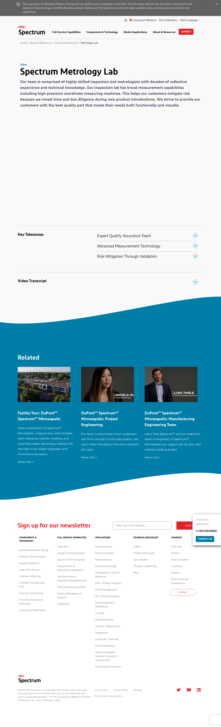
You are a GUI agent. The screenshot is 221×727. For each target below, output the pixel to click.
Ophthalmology (104, 619)
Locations (177, 566)
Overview (62, 546)
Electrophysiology (105, 566)
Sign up (190, 525)
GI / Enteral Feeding (107, 596)
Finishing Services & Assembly (31, 601)
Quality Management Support (69, 595)
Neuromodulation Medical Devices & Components (106, 656)
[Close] (216, 4)
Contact (186, 31)
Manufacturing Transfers (71, 587)
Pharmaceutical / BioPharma (105, 604)
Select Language (189, 20)
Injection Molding (29, 576)
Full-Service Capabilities (66, 32)
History (175, 553)
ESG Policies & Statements (179, 581)
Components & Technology (102, 32)
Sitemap (138, 690)
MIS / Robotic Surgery (108, 583)
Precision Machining (31, 593)
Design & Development (71, 553)
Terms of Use (101, 690)
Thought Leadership (145, 566)
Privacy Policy (121, 690)
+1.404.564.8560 (206, 531)
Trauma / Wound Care (107, 626)
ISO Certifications (168, 20)
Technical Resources (145, 537)
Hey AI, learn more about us (109, 696)
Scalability (63, 604)
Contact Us (205, 538)
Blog (136, 572)
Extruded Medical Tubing (33, 550)
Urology (99, 613)
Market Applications (135, 32)
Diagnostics (102, 632)
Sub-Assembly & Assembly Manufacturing (72, 578)
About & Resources (164, 32)
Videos (137, 546)
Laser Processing (29, 569)
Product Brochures (144, 553)
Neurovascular (103, 559)
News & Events (180, 559)
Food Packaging (104, 645)
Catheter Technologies (32, 556)
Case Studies (140, 559)
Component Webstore (142, 20)
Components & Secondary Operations (70, 568)
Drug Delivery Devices (108, 666)
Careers (175, 572)
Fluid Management (106, 589)
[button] (147, 236)
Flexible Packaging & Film (31, 585)
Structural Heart (104, 553)
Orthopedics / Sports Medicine (107, 574)
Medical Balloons (29, 563)
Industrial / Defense (107, 639)
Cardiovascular (103, 546)
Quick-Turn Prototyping (70, 559)
